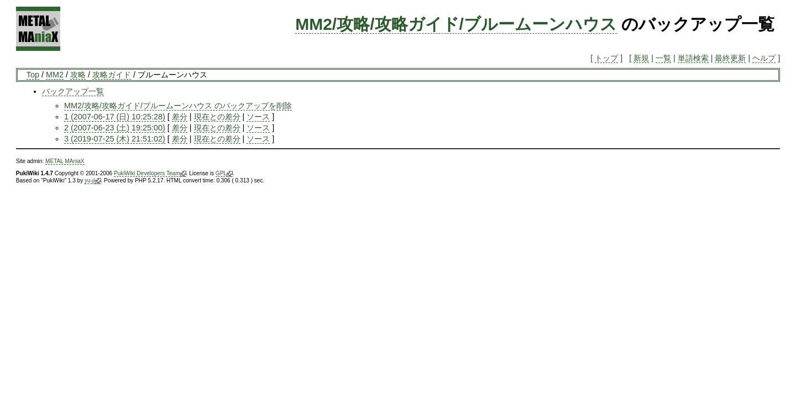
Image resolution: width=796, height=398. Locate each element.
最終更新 (730, 58)
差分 (179, 116)
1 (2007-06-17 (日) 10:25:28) (114, 116)
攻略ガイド (111, 74)
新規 (641, 58)
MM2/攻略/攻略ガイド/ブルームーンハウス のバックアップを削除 (178, 105)
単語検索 (693, 58)
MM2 (55, 74)
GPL (224, 173)
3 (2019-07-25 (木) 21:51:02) (114, 138)
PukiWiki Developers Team (150, 173)
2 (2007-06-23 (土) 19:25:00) (114, 127)
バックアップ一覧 (73, 91)
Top (33, 74)
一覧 (663, 58)
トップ (606, 58)
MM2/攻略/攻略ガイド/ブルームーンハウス (456, 24)
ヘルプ (764, 58)
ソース (258, 116)
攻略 (78, 74)
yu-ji (93, 180)
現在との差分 (217, 116)
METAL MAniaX (65, 161)
